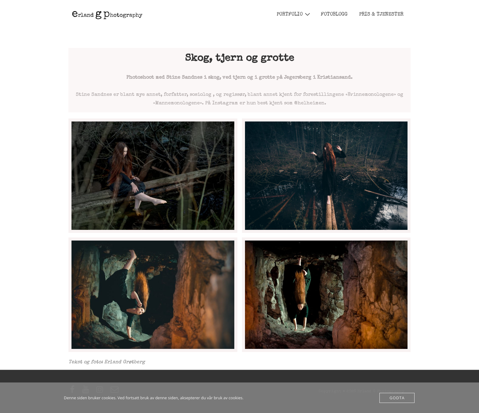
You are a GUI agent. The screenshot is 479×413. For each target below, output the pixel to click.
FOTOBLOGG (334, 14)
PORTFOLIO (294, 14)
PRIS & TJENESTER (381, 14)
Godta (396, 397)
